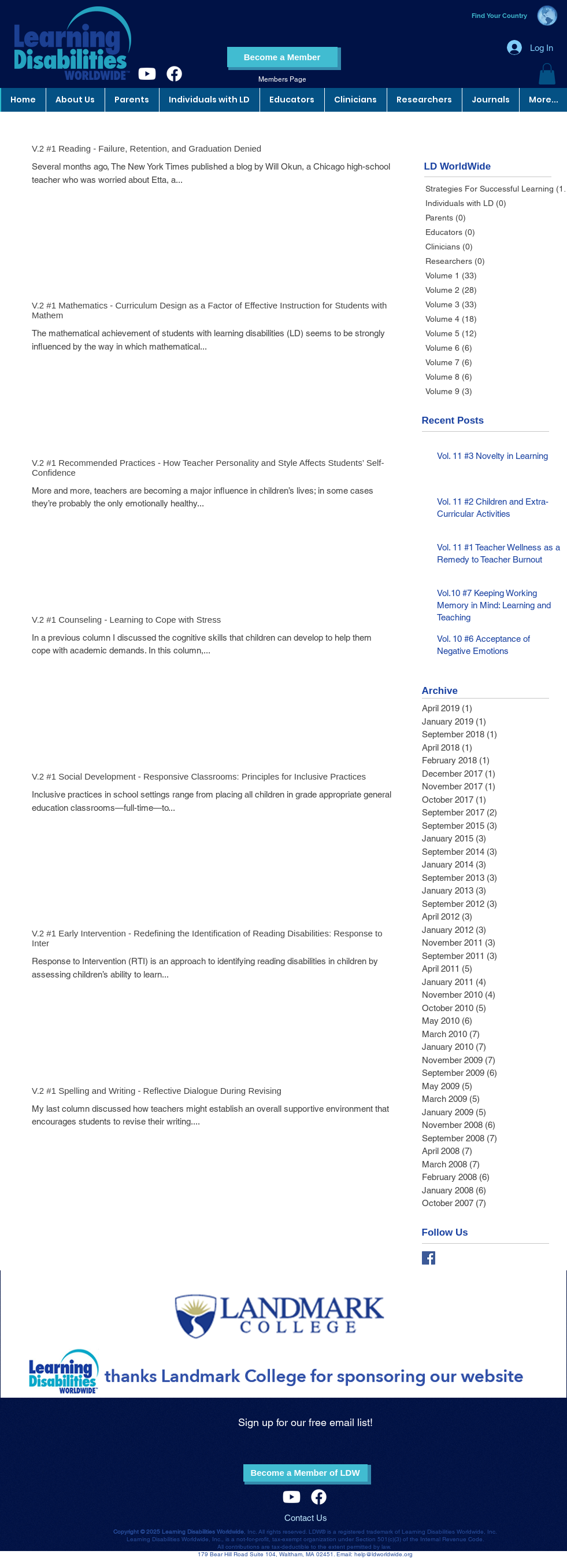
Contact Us (305, 1518)
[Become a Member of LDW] (305, 1473)
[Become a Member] (282, 57)
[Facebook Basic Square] (428, 1258)
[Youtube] (147, 74)
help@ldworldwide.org (383, 1554)
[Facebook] (174, 74)
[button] (547, 73)
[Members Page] (282, 79)
